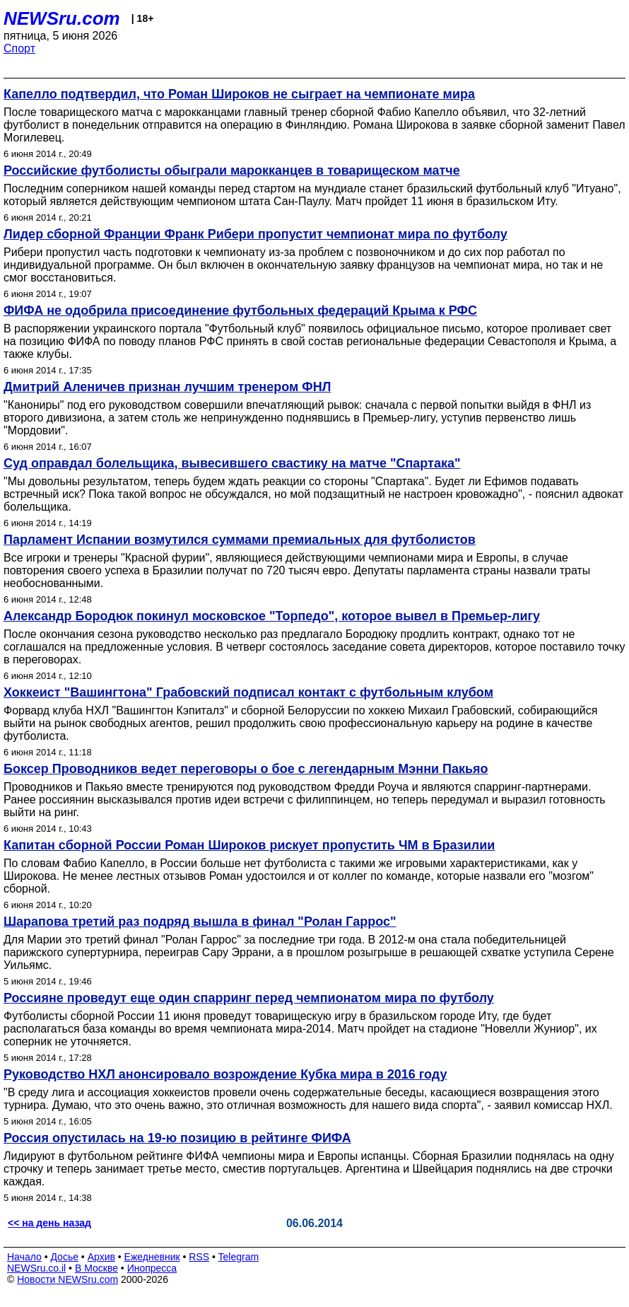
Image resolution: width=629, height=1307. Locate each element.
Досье (64, 1256)
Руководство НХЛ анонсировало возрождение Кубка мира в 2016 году (225, 1074)
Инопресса (152, 1268)
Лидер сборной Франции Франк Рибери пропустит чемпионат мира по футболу (255, 234)
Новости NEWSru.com (67, 1279)
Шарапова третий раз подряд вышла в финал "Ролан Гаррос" (200, 921)
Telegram (238, 1256)
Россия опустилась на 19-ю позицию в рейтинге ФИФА (177, 1138)
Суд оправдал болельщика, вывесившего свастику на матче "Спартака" (232, 463)
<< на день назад (49, 1222)
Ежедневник (152, 1256)
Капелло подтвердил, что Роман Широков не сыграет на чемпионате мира (239, 94)
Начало (24, 1256)
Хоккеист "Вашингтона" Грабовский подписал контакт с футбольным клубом (248, 692)
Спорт (19, 48)
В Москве (96, 1268)
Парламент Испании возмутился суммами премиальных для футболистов (240, 540)
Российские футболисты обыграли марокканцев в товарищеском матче (232, 170)
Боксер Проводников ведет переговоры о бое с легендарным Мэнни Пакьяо (246, 769)
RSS (199, 1256)
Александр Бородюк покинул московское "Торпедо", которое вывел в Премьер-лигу (272, 616)
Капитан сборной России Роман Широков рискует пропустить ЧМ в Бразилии (249, 845)
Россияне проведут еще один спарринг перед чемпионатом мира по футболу (249, 998)
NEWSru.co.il (36, 1268)
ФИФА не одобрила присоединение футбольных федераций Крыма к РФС (240, 310)
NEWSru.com (62, 18)
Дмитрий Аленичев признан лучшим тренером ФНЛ (167, 387)
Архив (101, 1256)
